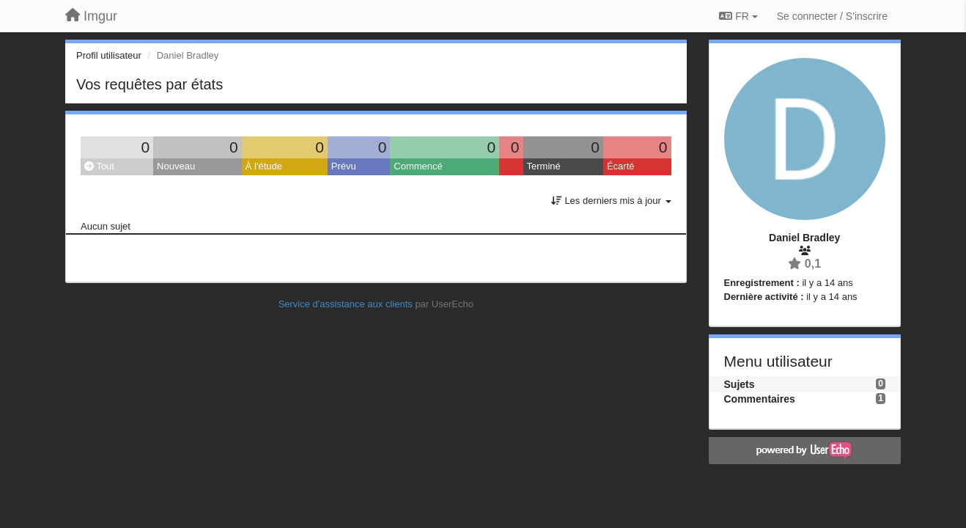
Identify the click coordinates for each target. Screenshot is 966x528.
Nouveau (176, 166)
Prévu (343, 166)
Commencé (418, 166)
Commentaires (759, 399)
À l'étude (264, 166)
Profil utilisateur (108, 55)
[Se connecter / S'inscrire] (832, 16)
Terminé (544, 166)
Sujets (739, 384)
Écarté (621, 166)
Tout (99, 166)
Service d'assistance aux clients (346, 303)
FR (738, 16)
